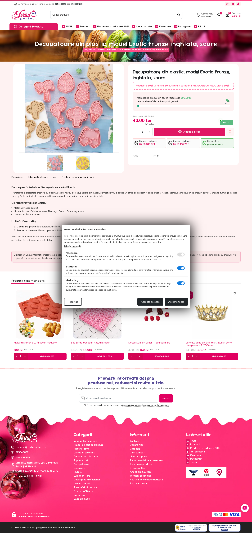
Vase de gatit (82, 499)
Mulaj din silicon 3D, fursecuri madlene (35, 342)
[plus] (25, 356)
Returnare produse (141, 464)
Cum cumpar (137, 452)
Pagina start (90, 49)
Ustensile (79, 468)
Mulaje (78, 472)
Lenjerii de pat (82, 483)
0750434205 (76, 4)
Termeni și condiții (140, 475)
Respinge (73, 302)
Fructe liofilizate (83, 491)
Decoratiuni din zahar (86, 456)
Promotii (83, 26)
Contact (134, 441)
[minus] (16, 356)
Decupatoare (81, 464)
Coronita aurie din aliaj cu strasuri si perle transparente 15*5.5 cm (209, 344)
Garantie (135, 448)
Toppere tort (81, 460)
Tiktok (200, 26)
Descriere (17, 177)
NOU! (67, 26)
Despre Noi (136, 445)
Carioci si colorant (84, 452)
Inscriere (166, 398)
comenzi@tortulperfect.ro (28, 447)
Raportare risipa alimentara (146, 460)
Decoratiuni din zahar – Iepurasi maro (149, 342)
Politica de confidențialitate (146, 479)
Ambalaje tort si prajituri (88, 445)
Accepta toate (176, 302)
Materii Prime (82, 448)
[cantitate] (20, 356)
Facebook (163, 26)
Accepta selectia (150, 302)
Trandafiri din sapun (85, 487)
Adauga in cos (189, 132)
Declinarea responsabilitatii (78, 177)
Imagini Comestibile (85, 441)
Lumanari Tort (82, 475)
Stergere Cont (138, 468)
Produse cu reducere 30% (111, 26)
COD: (135, 156)
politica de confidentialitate (156, 405)
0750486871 (60, 4)
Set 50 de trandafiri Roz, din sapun (90, 342)
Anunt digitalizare (141, 472)
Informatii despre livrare (42, 177)
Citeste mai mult (72, 245)
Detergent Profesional (87, 479)
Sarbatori (79, 495)
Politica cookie (138, 483)
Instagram (182, 26)
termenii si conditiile (131, 405)
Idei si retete (142, 26)
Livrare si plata (139, 456)
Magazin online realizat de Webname (56, 527)
